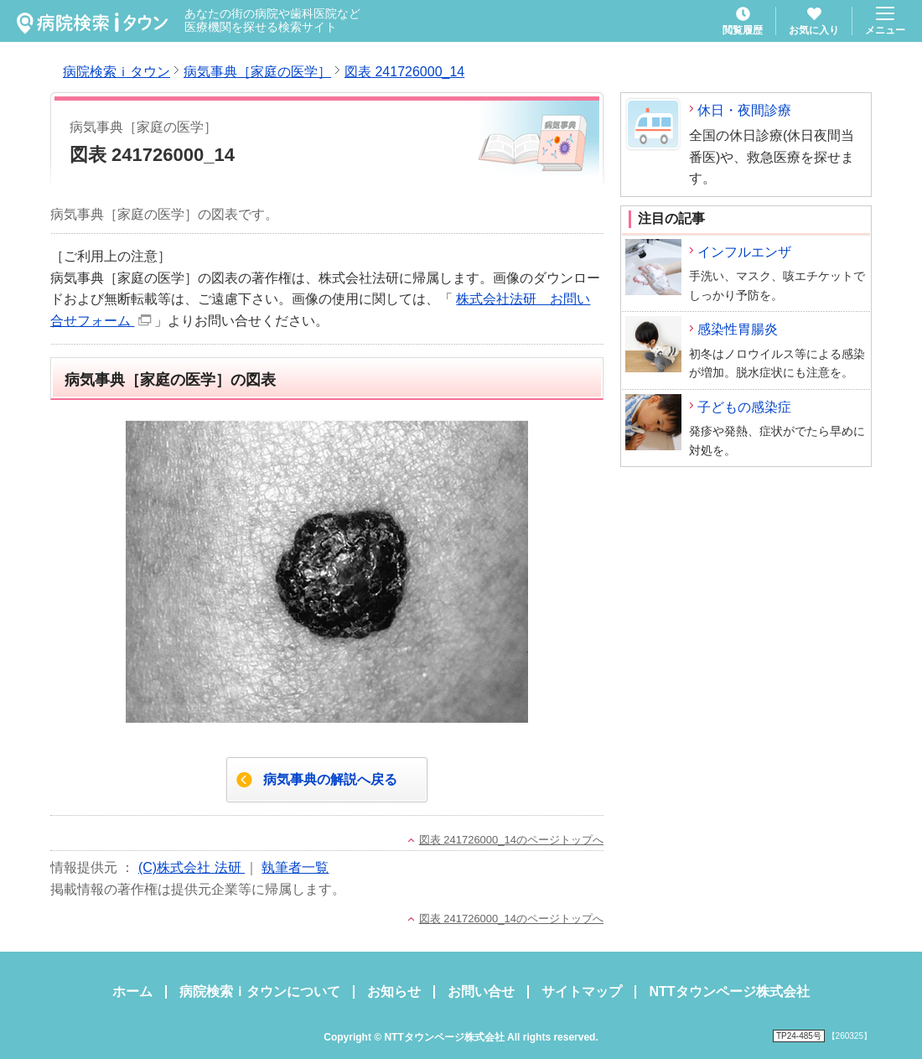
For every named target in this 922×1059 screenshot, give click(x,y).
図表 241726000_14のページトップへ (511, 839)
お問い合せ (481, 991)
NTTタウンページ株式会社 (729, 991)
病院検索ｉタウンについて (259, 991)
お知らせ (394, 991)
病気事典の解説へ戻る (330, 779)
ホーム (132, 991)
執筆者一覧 (295, 867)
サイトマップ (581, 991)
